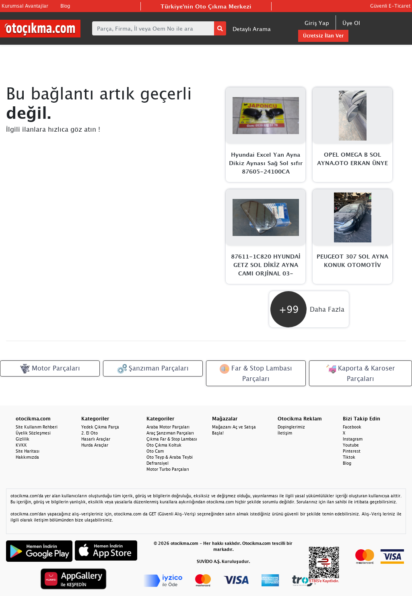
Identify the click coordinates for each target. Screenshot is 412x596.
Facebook (352, 426)
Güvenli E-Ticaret (390, 6)
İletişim (285, 432)
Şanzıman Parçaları (153, 369)
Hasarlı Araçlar (95, 439)
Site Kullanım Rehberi (37, 426)
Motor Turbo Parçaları (167, 469)
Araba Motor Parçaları (168, 426)
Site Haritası (27, 451)
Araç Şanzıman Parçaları (170, 432)
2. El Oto (89, 432)
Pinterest (351, 451)
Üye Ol (351, 22)
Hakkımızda (27, 457)
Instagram (353, 439)
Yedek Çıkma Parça (100, 426)
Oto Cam (155, 451)
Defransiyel (157, 463)
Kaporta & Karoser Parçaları (360, 373)
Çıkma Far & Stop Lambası (171, 439)
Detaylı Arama (252, 28)
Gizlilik (22, 439)
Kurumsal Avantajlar (25, 6)
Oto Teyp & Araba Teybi (169, 457)
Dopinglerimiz (291, 426)
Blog (65, 6)
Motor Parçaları (50, 369)
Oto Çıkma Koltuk (163, 445)
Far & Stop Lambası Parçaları (256, 373)
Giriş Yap (317, 22)
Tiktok (349, 457)
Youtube (351, 445)
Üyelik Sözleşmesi (33, 432)
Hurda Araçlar (94, 445)
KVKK (21, 445)
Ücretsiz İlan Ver (323, 36)
